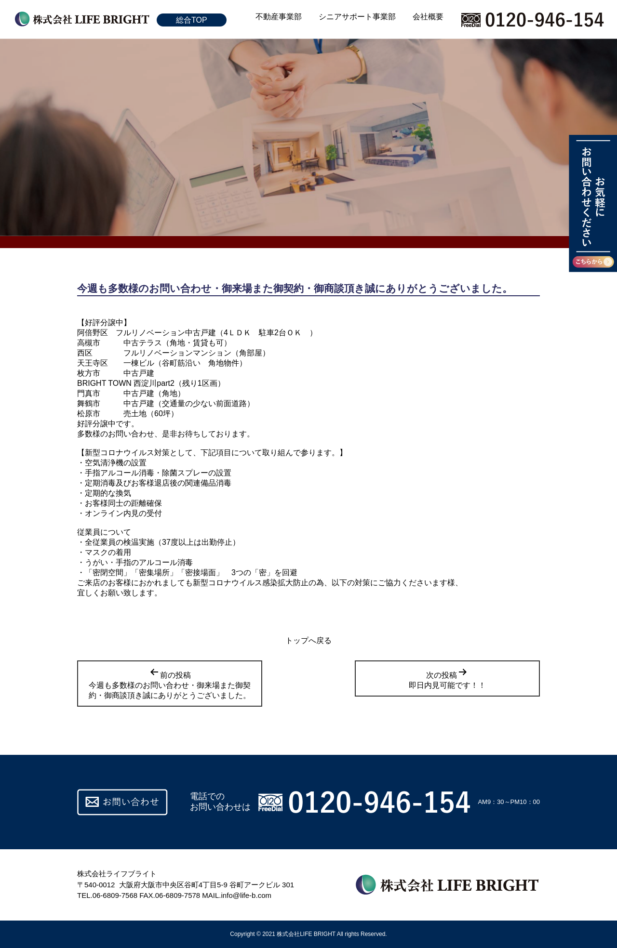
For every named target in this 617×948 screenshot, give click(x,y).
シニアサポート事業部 (357, 17)
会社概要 (428, 17)
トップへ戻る (308, 640)
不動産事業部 (278, 17)
